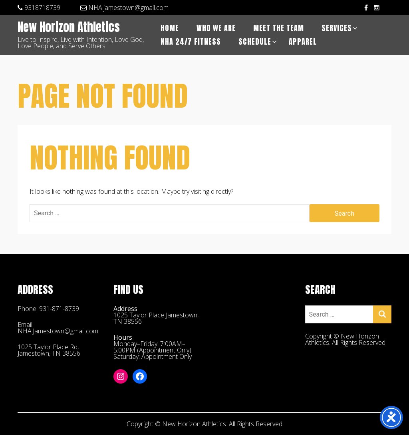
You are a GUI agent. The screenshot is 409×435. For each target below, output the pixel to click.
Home (170, 28)
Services (337, 28)
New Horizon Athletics (69, 27)
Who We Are (216, 28)
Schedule (254, 41)
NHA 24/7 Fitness (191, 41)
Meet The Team (278, 28)
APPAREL (303, 41)
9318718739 (39, 7)
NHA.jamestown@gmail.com (124, 7)
